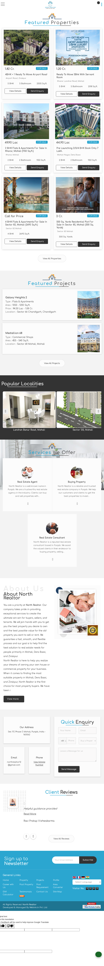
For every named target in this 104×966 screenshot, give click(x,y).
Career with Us (8, 885)
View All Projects (52, 363)
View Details (15, 91)
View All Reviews (61, 839)
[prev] (5, 411)
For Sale (42, 68)
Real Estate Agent (27, 482)
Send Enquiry (37, 91)
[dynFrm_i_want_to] (87, 740)
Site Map (57, 892)
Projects (40, 880)
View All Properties (52, 259)
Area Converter (58, 885)
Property (23, 880)
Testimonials (25, 892)
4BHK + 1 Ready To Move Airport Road (26, 74)
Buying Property (76, 482)
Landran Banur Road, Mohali (44, 430)
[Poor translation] (10, 926)
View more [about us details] (13, 699)
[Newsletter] (65, 860)
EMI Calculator (8, 893)
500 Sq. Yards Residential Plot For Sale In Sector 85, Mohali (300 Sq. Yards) (75, 225)
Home (6, 880)
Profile (56, 880)
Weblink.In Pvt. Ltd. (38, 907)
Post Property (26, 884)
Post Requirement (42, 885)
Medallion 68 (13, 333)
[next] (98, 411)
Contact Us (42, 892)
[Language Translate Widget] (87, 882)
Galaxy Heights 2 (16, 297)
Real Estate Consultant (52, 538)
